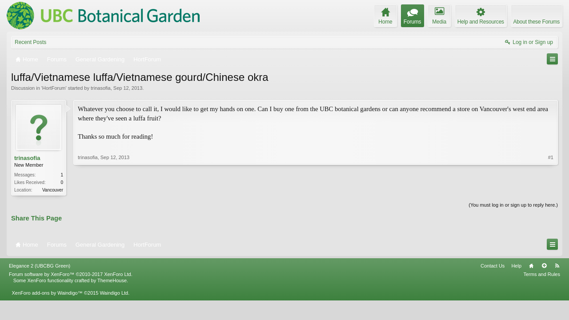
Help (516, 265)
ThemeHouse (112, 280)
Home (531, 266)
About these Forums (536, 22)
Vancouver (52, 190)
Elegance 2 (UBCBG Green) (39, 265)
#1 (550, 157)
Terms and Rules (541, 274)
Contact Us (493, 265)
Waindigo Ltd (114, 293)
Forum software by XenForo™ (70, 274)
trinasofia (101, 88)
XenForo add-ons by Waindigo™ (47, 293)
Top (544, 266)
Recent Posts (30, 42)
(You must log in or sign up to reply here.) (513, 205)
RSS (557, 266)
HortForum (54, 88)
